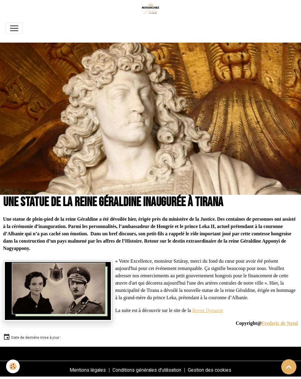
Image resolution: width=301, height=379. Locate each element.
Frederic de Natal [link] (279, 323)
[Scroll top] (288, 366)
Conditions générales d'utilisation (146, 370)
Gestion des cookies (209, 370)
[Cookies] (13, 366)
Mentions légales (88, 370)
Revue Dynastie (207, 310)
